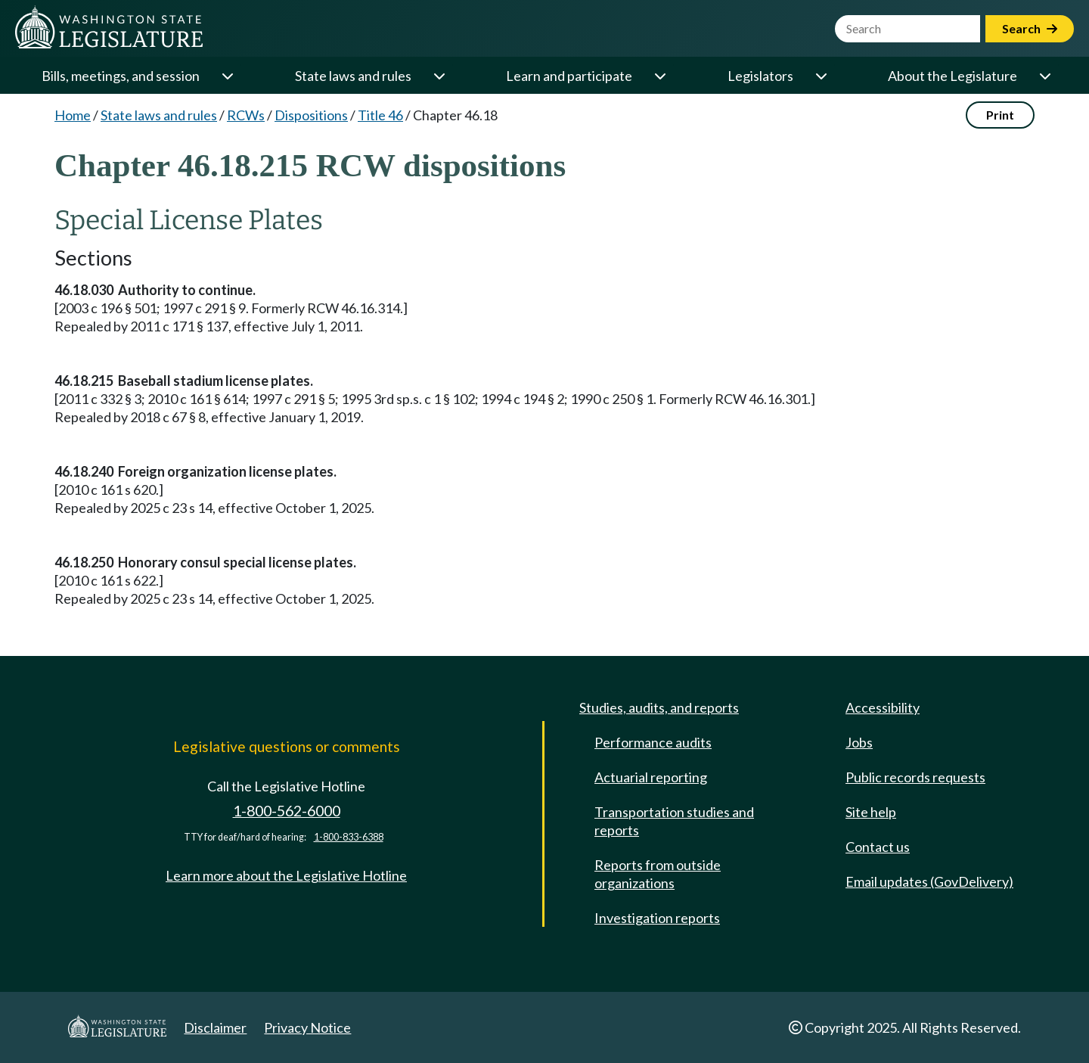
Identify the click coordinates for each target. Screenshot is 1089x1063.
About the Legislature (952, 75)
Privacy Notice (307, 1027)
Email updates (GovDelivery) (929, 881)
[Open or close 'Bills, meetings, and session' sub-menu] (227, 76)
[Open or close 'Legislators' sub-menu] (820, 76)
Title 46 (380, 115)
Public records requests (915, 777)
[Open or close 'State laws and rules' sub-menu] (438, 76)
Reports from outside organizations (657, 873)
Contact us (877, 846)
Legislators (760, 75)
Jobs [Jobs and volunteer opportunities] (859, 742)
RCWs (246, 115)
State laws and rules (353, 75)
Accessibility (882, 707)
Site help (870, 811)
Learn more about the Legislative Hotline (286, 875)
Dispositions (311, 115)
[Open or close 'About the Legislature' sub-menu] (1044, 76)
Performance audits (653, 742)
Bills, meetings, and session (121, 75)
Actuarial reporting (650, 777)
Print (1000, 114)
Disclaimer (215, 1027)
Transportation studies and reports (674, 820)
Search (1029, 28)
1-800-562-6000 (286, 810)
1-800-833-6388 (348, 837)
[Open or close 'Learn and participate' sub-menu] (659, 76)
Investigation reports (657, 917)
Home (72, 115)
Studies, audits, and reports (659, 707)
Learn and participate (569, 75)
